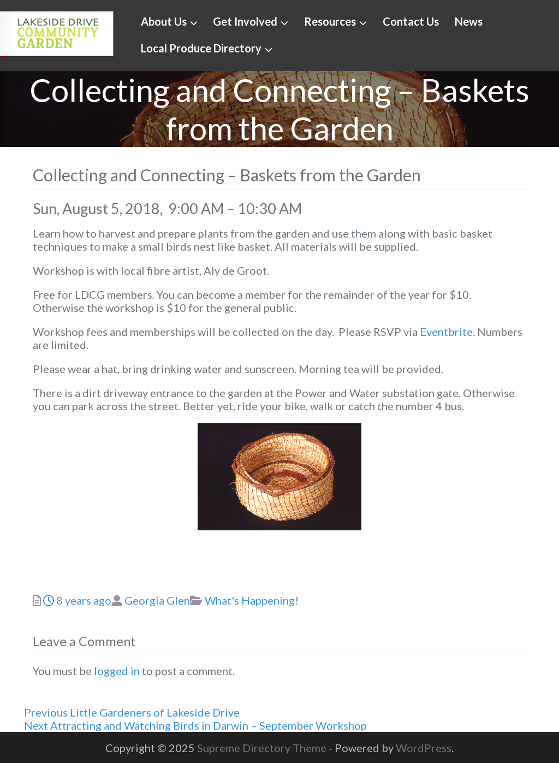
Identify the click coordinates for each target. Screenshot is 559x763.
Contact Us (411, 21)
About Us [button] (164, 21)
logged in (117, 670)
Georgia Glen (157, 600)
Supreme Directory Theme (263, 747)
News (469, 21)
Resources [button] (330, 21)
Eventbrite (446, 331)
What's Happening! (252, 600)
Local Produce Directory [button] (201, 48)
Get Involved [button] (245, 21)
